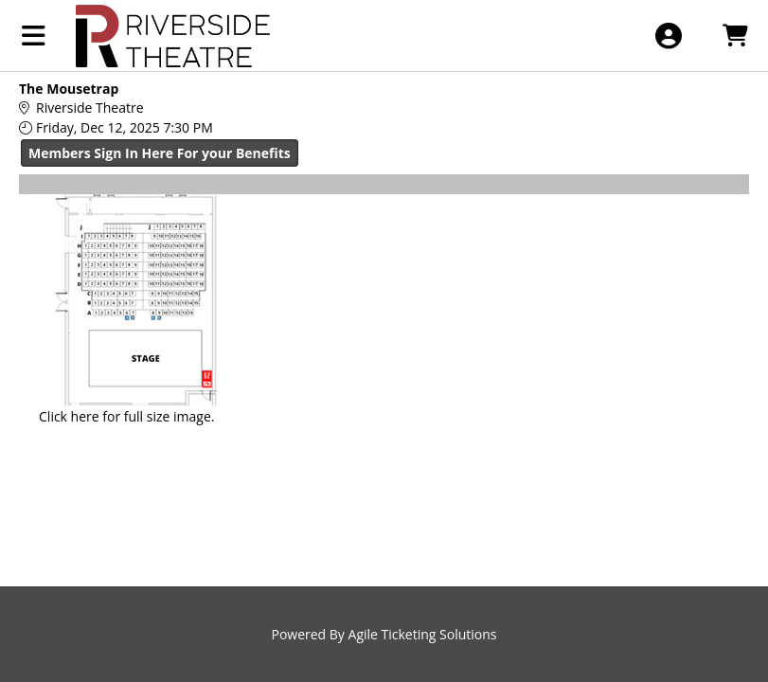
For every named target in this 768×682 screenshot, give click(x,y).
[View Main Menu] (33, 35)
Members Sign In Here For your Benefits (159, 153)
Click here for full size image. (126, 416)
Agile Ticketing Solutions (422, 634)
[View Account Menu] (668, 35)
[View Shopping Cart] (734, 35)
